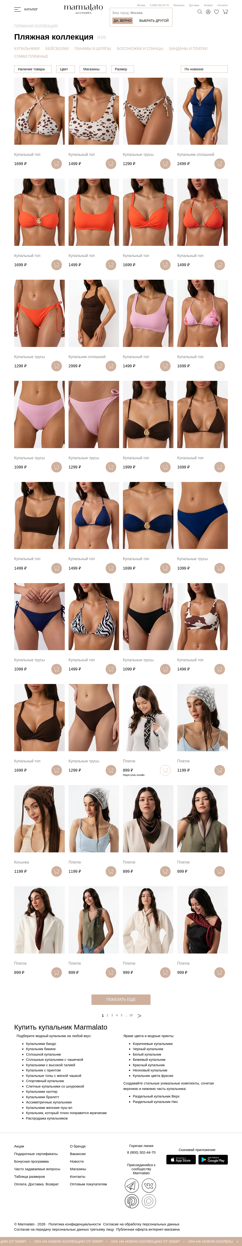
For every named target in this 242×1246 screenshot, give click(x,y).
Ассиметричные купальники (49, 1102)
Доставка (194, 5)
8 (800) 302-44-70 (159, 5)
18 (131, 1015)
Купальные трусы (138, 155)
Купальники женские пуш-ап (49, 1108)
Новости (77, 1161)
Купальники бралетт (42, 1097)
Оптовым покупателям (88, 1184)
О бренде (78, 1146)
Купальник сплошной (195, 155)
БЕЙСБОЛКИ (57, 49)
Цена (64, 69)
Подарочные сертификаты (36, 1154)
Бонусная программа (31, 1161)
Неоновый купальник (150, 1070)
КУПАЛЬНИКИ (26, 49)
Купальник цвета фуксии (153, 1076)
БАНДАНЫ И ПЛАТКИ (188, 49)
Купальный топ (27, 155)
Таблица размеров (29, 1176)
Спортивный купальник (45, 1081)
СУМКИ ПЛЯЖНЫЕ (31, 56)
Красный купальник (149, 1065)
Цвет (88, 69)
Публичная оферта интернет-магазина (148, 1229)
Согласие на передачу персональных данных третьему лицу (64, 1229)
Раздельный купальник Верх (156, 1096)
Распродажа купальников (47, 1118)
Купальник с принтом (43, 1070)
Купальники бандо (41, 1044)
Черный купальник (148, 1049)
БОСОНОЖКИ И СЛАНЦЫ (140, 49)
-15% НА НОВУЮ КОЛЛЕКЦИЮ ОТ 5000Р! (95, 1241)
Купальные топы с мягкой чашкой (53, 1076)
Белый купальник (147, 1054)
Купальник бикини (41, 1049)
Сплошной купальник (43, 1054)
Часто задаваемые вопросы (37, 1169)
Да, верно (123, 20)
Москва (141, 5)
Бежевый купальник (149, 1059)
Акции (19, 1146)
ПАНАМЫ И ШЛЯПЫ (92, 49)
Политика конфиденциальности (74, 1224)
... (126, 1015)
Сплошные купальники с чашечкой (54, 1059)
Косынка (21, 862)
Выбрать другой (154, 20)
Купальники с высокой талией (50, 1065)
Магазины (179, 5)
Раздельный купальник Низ (155, 1102)
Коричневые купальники (153, 1044)
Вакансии (78, 1154)
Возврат (208, 5)
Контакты (223, 5)
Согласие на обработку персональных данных (141, 1224)
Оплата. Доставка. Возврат (36, 1184)
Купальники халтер (41, 1091)
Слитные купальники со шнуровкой (55, 1086)
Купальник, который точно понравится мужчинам (66, 1113)
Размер (145, 69)
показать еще (121, 1000)
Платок (129, 761)
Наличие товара (31, 69)
